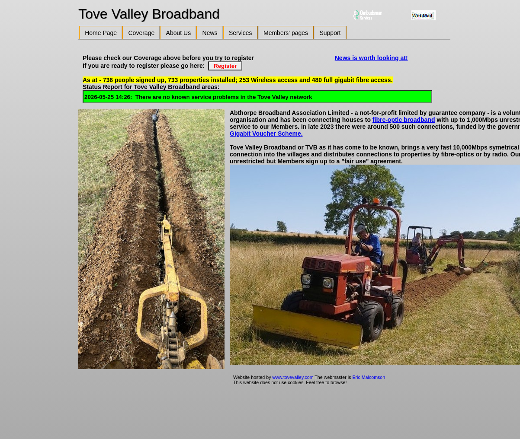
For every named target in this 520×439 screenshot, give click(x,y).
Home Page (101, 32)
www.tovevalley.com (292, 377)
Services (240, 32)
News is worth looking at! (371, 57)
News (210, 32)
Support (329, 32)
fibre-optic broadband (403, 119)
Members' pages (285, 32)
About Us (178, 32)
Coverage (141, 32)
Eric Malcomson (368, 377)
